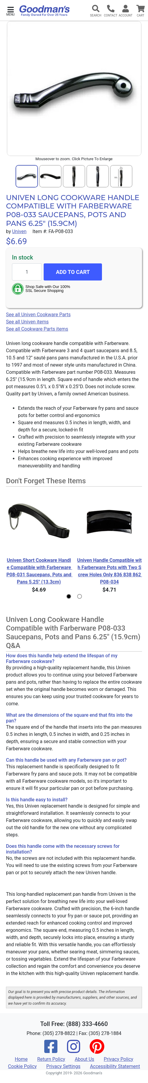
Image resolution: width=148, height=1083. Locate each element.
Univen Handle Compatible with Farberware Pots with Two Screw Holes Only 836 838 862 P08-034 (109, 571)
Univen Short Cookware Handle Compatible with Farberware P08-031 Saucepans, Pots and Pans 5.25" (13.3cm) (39, 571)
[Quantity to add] (27, 271)
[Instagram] (73, 1050)
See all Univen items (27, 322)
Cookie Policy (22, 1066)
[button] (10, 10)
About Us (84, 1059)
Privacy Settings (63, 1066)
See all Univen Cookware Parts (38, 314)
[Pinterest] (97, 1050)
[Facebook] (50, 1050)
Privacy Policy (118, 1059)
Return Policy (51, 1059)
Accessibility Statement (115, 1066)
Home (21, 1059)
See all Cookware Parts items (37, 329)
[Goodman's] (44, 10)
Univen (19, 231)
